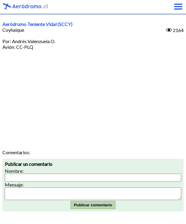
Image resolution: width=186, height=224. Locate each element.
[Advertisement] (93, 104)
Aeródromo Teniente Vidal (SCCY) (37, 24)
